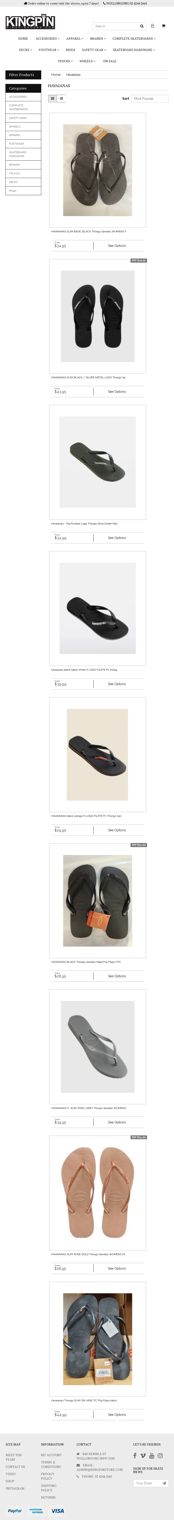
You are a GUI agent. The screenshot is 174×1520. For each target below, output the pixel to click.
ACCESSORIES (48, 38)
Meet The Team (14, 1457)
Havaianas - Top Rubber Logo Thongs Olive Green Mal (84, 523)
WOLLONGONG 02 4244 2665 (125, 3)
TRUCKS (65, 61)
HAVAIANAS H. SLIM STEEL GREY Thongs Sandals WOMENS (88, 1108)
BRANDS (98, 38)
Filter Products (21, 75)
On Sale (109, 61)
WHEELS (87, 61)
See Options (117, 245)
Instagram (15, 1488)
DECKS (25, 50)
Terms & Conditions (51, 1464)
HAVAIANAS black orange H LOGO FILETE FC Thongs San (86, 816)
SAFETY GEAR (94, 50)
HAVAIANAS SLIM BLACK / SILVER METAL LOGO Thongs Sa (88, 377)
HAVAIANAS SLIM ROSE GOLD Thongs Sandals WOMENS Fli (88, 1254)
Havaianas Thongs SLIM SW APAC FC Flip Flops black (84, 1400)
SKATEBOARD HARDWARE (134, 50)
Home (23, 38)
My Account (51, 1455)
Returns (48, 1497)
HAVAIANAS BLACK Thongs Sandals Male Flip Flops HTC (86, 961)
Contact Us (15, 1467)
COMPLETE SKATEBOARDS (134, 38)
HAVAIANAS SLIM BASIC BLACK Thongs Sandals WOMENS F (88, 231)
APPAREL (74, 38)
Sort (125, 98)
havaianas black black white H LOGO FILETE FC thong (84, 669)
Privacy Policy (47, 1476)
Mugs (70, 50)
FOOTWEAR (49, 50)
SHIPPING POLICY (48, 1487)
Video (11, 1474)
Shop (10, 1481)
